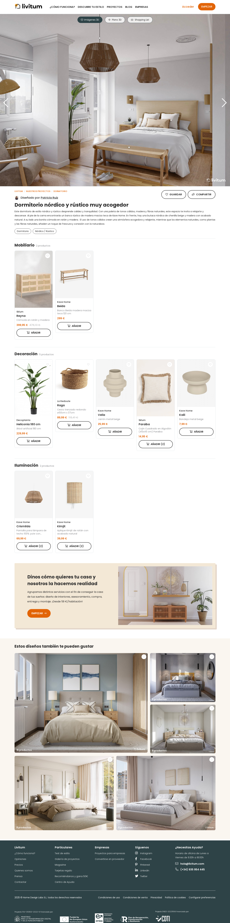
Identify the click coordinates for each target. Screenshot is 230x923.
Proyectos (114, 7)
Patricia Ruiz (49, 198)
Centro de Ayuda (64, 882)
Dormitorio (60, 191)
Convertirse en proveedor (109, 859)
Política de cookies (175, 897)
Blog (128, 7)
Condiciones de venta (135, 897)
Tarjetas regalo (63, 870)
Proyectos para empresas (110, 853)
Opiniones (20, 859)
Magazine (60, 864)
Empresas (141, 7)
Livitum (19, 191)
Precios (19, 864)
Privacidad (156, 897)
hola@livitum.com (189, 864)
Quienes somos (24, 870)
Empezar (206, 6)
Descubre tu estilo (91, 7)
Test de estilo (62, 853)
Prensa (18, 876)
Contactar (20, 882)
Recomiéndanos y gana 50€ (71, 876)
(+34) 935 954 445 (190, 869)
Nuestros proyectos (38, 191)
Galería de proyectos (67, 859)
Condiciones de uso (109, 897)
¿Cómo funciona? (62, 7)
